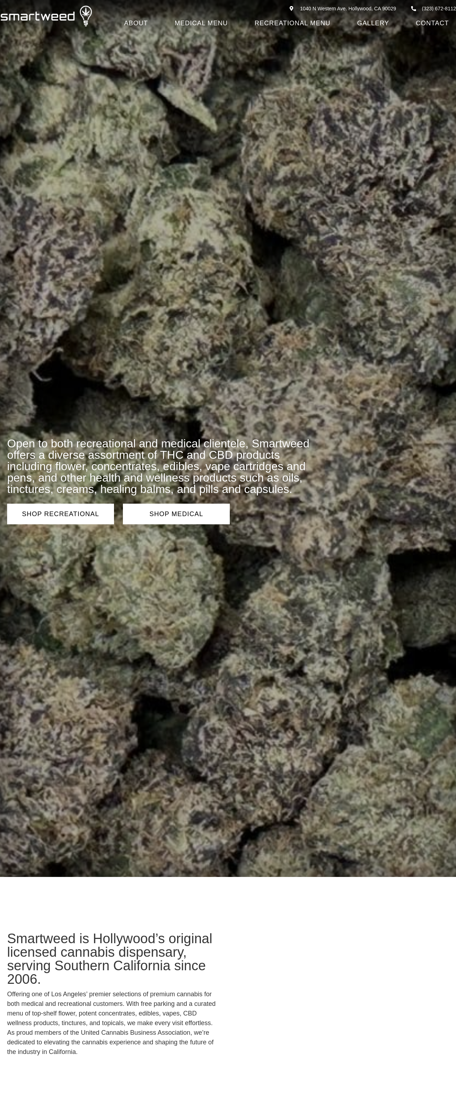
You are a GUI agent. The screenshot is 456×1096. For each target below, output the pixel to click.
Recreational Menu (293, 23)
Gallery (373, 23)
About (136, 23)
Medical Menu (201, 23)
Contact (432, 23)
